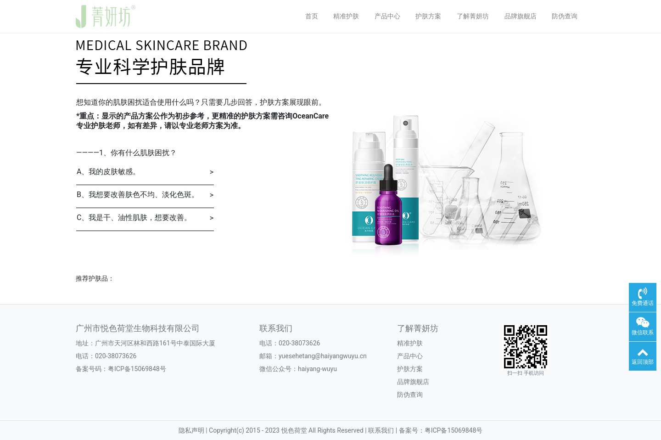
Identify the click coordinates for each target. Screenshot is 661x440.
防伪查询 (564, 16)
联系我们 (275, 328)
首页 (311, 16)
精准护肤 (346, 16)
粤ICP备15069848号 (137, 368)
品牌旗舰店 (520, 16)
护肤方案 (428, 16)
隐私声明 (192, 430)
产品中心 (387, 16)
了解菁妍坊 (473, 16)
